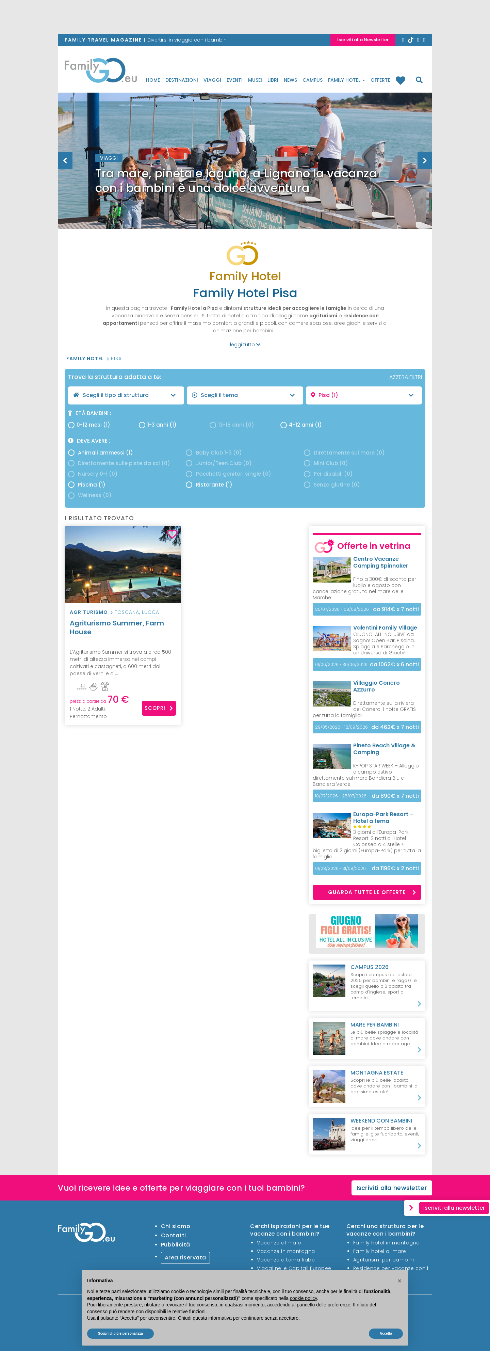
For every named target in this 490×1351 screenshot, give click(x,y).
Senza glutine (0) (332, 484)
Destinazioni (181, 80)
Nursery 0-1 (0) (93, 473)
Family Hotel (346, 80)
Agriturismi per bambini (383, 1259)
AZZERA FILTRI (405, 377)
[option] (245, 178)
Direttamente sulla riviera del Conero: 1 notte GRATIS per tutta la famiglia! (364, 709)
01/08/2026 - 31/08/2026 (340, 868)
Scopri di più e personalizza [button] (120, 1333)
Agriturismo (89, 612)
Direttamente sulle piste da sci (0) (119, 463)
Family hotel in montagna (386, 1242)
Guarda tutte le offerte (372, 892)
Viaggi (212, 80)
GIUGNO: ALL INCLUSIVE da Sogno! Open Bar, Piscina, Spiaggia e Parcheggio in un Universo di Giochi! (383, 643)
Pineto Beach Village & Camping (384, 749)
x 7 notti (396, 609)
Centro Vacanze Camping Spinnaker (380, 562)
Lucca (150, 612)
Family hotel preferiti (400, 80)
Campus (313, 80)
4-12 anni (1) (301, 424)
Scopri (159, 708)
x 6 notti (394, 664)
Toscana (127, 612)
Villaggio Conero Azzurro (376, 686)
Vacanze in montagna (286, 1251)
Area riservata (185, 1257)
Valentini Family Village (385, 628)
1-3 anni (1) (158, 424)
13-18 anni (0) (232, 424)
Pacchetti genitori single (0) (228, 473)
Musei (255, 80)
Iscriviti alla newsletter (392, 1187)
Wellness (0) (90, 495)
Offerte (380, 80)
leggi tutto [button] (245, 344)
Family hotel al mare (379, 1251)
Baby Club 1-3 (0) (214, 452)
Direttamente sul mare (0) (344, 452)
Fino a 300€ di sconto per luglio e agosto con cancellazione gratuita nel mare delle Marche (364, 588)
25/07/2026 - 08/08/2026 (342, 609)
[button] (399, 1280)
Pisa (116, 358)
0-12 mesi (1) (89, 424)
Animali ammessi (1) (100, 452)
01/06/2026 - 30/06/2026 (341, 664)
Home (153, 80)
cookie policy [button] (303, 1298)
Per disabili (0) (328, 473)
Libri (272, 80)
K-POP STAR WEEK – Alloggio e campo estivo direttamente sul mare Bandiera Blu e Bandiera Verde (366, 775)
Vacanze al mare (279, 1242)
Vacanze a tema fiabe (286, 1259)
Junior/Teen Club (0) (218, 463)
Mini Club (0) (326, 463)
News (290, 80)
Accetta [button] (386, 1333)
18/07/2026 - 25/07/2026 (340, 796)
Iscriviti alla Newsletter (363, 39)
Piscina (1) (86, 484)
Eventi (235, 80)
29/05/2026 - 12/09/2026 (341, 727)
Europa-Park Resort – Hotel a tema (383, 817)
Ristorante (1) (209, 484)
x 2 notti (395, 868)
